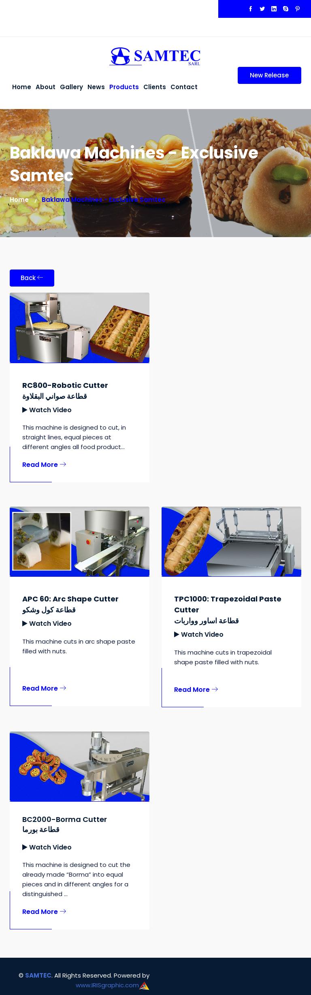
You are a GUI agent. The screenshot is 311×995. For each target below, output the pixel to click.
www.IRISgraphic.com (107, 985)
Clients (154, 87)
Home (21, 87)
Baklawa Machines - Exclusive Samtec (104, 199)
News (96, 87)
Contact (184, 87)
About (45, 87)
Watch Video (50, 410)
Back (32, 278)
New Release (263, 77)
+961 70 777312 (129, 13)
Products (124, 87)
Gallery (71, 87)
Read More (44, 464)
